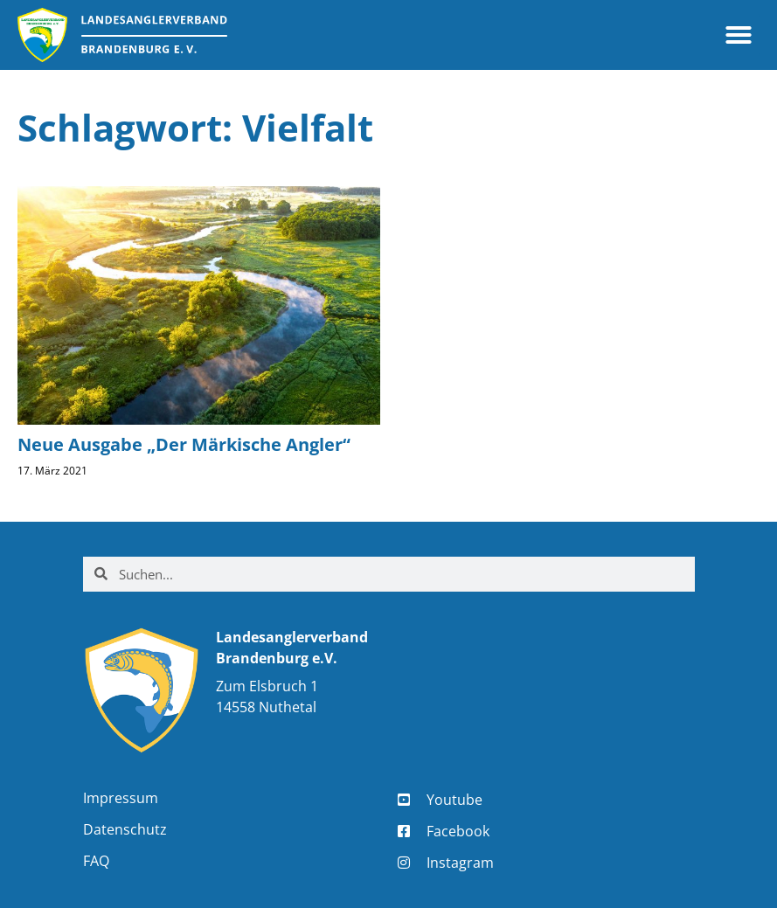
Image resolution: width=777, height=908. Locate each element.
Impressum (120, 798)
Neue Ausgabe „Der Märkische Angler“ (183, 444)
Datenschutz (125, 829)
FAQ (96, 861)
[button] (739, 35)
